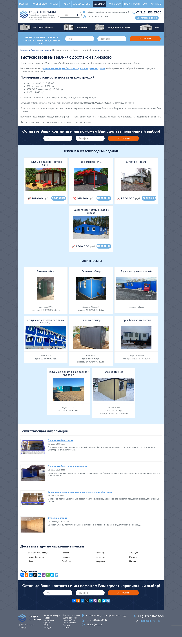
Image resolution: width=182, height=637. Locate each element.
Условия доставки (40, 50)
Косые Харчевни (36, 557)
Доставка (99, 3)
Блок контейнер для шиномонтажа (67, 466)
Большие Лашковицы (38, 552)
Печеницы (100, 552)
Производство (39, 3)
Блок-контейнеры (52, 615)
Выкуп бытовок (70, 618)
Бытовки (47, 618)
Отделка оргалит (57, 517)
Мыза (30, 561)
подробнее (58, 198)
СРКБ (46, 625)
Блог (145, 3)
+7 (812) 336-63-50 (148, 12)
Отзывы (66, 625)
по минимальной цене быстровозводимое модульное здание (74, 68)
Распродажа (114, 3)
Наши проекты (132, 3)
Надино (132, 561)
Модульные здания (49, 621)
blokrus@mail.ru (94, 624)
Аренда (47, 627)
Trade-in (65, 3)
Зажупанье (101, 561)
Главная (23, 3)
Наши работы (69, 620)
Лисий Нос (66, 561)
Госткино (66, 557)
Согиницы (100, 557)
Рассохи (65, 552)
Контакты (156, 3)
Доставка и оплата (71, 615)
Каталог (54, 3)
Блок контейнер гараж (60, 440)
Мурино (133, 557)
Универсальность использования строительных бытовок (80, 491)
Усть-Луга (133, 552)
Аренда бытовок (82, 3)
